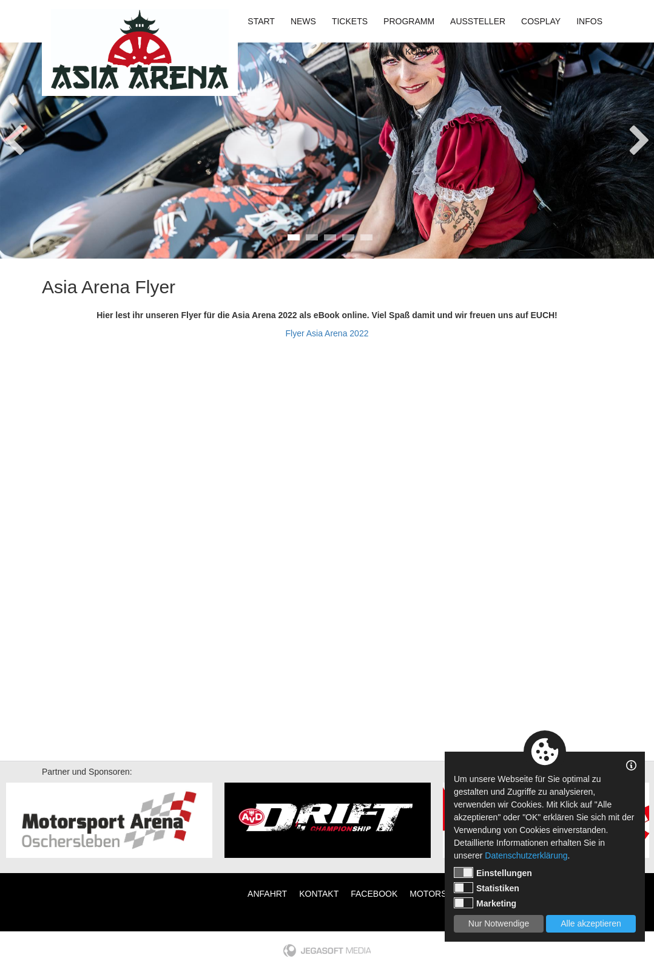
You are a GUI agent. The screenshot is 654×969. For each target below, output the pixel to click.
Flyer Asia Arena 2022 (327, 333)
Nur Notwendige (498, 923)
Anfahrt (267, 894)
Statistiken (486, 887)
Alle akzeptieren (591, 923)
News (303, 21)
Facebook (374, 894)
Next (639, 137)
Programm (408, 21)
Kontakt (425, 51)
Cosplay (541, 21)
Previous (14, 137)
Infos (589, 21)
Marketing (485, 902)
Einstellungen (493, 872)
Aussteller (477, 21)
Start (261, 21)
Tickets (350, 21)
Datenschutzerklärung (526, 855)
